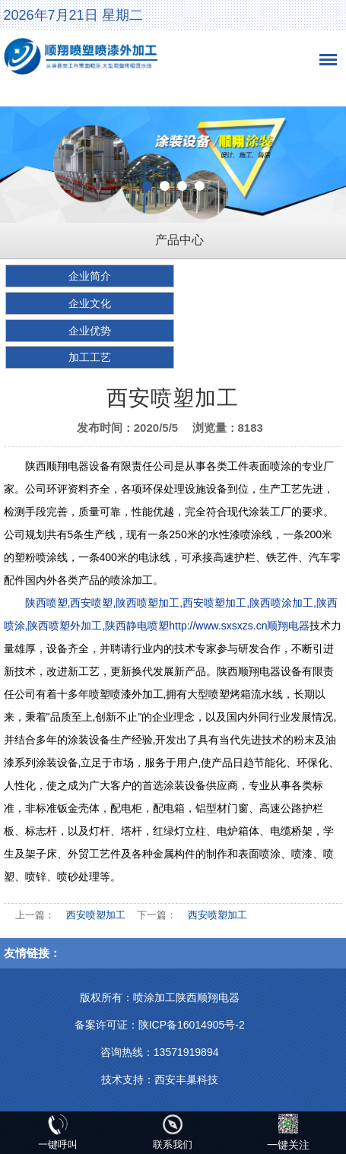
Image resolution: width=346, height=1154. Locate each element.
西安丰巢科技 (186, 1079)
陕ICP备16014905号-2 (191, 1025)
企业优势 (89, 331)
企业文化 (89, 303)
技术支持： (127, 1079)
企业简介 (89, 276)
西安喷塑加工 (95, 915)
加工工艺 (89, 357)
